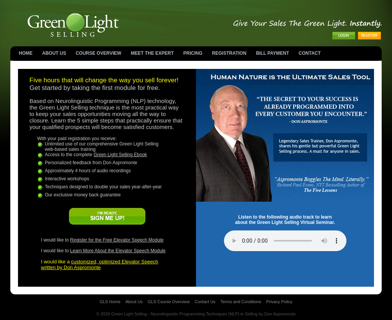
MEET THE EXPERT (152, 53)
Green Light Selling (129, 314)
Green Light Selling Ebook (120, 154)
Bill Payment (272, 53)
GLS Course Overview (168, 301)
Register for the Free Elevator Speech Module (116, 240)
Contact (310, 53)
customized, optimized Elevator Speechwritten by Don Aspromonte (99, 264)
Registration (229, 53)
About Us (54, 53)
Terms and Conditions (240, 301)
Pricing (193, 53)
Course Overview (98, 53)
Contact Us (204, 301)
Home (26, 53)
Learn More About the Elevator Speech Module (118, 250)
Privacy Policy (279, 301)
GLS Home (110, 301)
